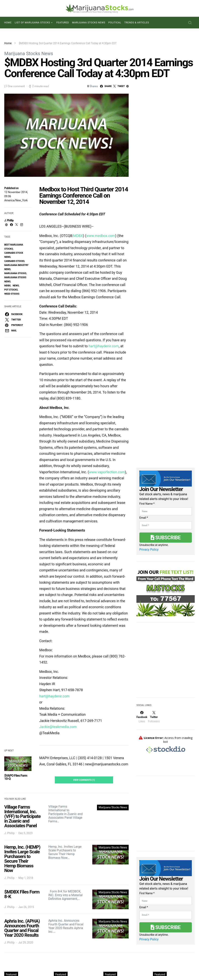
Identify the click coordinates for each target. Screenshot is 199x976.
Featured (62, 22)
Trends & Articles (136, 22)
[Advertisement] (165, 662)
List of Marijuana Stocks (32, 22)
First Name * (146, 503)
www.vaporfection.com (107, 472)
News (16, 285)
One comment (16, 86)
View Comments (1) (84, 780)
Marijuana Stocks (15, 273)
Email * (143, 517)
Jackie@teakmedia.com (58, 727)
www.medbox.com (100, 236)
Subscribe (166, 537)
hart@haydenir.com (104, 346)
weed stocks (11, 293)
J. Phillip (9, 220)
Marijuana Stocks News (88, 22)
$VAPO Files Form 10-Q (15, 777)
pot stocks (11, 289)
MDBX (78, 236)
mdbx (7, 285)
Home (8, 22)
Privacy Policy (149, 549)
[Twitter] (154, 717)
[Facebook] (141, 717)
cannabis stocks (14, 261)
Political (114, 22)
